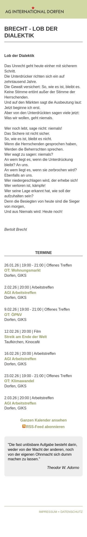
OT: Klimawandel (19, 381)
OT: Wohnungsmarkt (22, 270)
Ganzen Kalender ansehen (43, 420)
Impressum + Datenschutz (61, 512)
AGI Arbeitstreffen (20, 293)
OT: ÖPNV (13, 315)
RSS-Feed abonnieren (43, 427)
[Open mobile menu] (79, 10)
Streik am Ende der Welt (25, 337)
